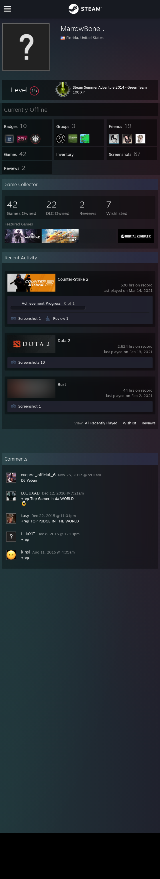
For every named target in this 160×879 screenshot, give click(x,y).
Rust (62, 384)
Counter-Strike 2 (73, 279)
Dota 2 (64, 340)
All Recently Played (101, 423)
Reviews (148, 423)
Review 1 (60, 318)
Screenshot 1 (29, 318)
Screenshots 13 (31, 362)
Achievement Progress (41, 303)
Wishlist (129, 423)
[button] (25, 89)
